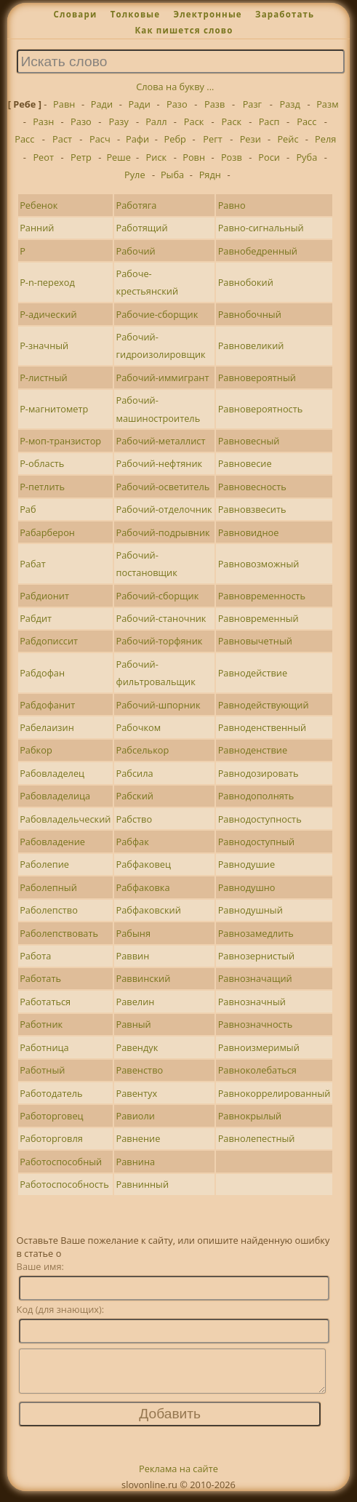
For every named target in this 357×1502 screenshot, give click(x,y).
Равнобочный (249, 314)
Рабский (134, 795)
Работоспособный (61, 1161)
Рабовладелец (52, 773)
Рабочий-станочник (161, 618)
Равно (232, 205)
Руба (306, 157)
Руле (134, 174)
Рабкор (36, 749)
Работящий (142, 227)
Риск (156, 157)
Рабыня (133, 933)
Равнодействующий (263, 704)
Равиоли (135, 1115)
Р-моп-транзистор (60, 440)
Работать (40, 978)
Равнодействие (252, 672)
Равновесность (252, 486)
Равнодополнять (256, 795)
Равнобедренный (257, 250)
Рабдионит (44, 595)
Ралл (156, 121)
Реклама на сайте (178, 1477)
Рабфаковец (144, 864)
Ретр (81, 157)
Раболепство (49, 909)
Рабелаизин (47, 727)
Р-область (42, 463)
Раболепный (48, 887)
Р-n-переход (47, 282)
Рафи (137, 138)
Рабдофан (42, 672)
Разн (43, 121)
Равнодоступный (256, 841)
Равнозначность (255, 1024)
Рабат (33, 563)
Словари (75, 14)
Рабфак (132, 841)
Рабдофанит (47, 704)
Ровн (193, 157)
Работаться (45, 1001)
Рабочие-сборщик (157, 314)
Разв (214, 104)
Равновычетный (255, 640)
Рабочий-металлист (161, 440)
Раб (28, 509)
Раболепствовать (59, 933)
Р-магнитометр (54, 408)
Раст (62, 138)
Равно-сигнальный (261, 227)
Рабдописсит (49, 640)
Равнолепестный (256, 1138)
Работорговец (51, 1115)
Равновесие (245, 463)
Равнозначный (252, 1001)
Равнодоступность (260, 819)
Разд (289, 104)
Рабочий (136, 250)
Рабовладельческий (65, 819)
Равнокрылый (250, 1115)
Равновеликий (251, 345)
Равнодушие (246, 864)
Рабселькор (142, 749)
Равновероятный (257, 377)
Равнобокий (245, 282)
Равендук (137, 1047)
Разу (118, 121)
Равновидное (248, 532)
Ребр (175, 138)
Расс (306, 121)
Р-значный (44, 345)
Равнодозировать (258, 773)
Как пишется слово (184, 30)
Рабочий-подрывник (163, 532)
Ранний (37, 227)
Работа (35, 955)
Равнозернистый (256, 955)
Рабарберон (47, 532)
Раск (194, 121)
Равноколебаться (257, 1069)
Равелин (135, 1001)
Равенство (140, 1069)
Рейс (287, 138)
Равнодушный (250, 909)
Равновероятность (260, 408)
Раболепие (44, 864)
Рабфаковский (148, 909)
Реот (43, 157)
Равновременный (258, 618)
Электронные (207, 14)
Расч (100, 138)
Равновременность (261, 595)
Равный (133, 1024)
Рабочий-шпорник (158, 704)
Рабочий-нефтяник (159, 463)
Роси (269, 157)
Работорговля (51, 1138)
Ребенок (38, 205)
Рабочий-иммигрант (162, 377)
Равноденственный (262, 727)
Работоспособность (64, 1184)
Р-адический (48, 314)
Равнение (138, 1138)
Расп (269, 121)
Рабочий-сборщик (157, 595)
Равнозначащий (255, 978)
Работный (42, 1069)
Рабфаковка (143, 887)
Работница (44, 1047)
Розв (231, 157)
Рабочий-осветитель (163, 486)
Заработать (284, 14)
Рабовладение (52, 841)
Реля (325, 138)
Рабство (134, 819)
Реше (118, 157)
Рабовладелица (55, 795)
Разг (252, 104)
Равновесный (249, 440)
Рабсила (134, 773)
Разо (177, 104)
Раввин (133, 955)
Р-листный (44, 377)
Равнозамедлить (256, 933)
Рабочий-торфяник (159, 640)
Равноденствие (252, 749)
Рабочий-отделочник (164, 509)
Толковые (136, 14)
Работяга (136, 205)
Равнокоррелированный (274, 1093)
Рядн (210, 174)
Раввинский (143, 978)
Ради (102, 104)
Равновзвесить (252, 509)
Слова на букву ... (175, 86)
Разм (327, 104)
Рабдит (36, 618)
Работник (41, 1024)
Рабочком (138, 727)
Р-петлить (42, 486)
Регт (212, 138)
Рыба (172, 174)
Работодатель (51, 1093)
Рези (250, 138)
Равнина (136, 1161)
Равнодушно (247, 887)
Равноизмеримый (259, 1047)
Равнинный (142, 1184)
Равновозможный (259, 563)
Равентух (137, 1093)
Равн (64, 104)
